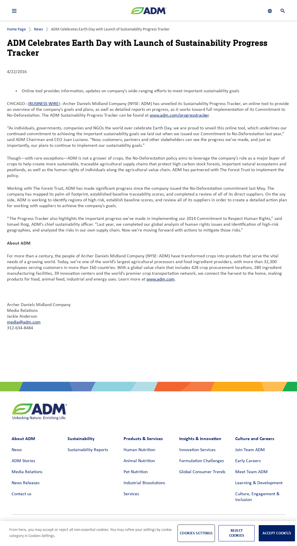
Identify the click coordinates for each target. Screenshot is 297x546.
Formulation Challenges (201, 461)
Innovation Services (197, 450)
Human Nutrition (139, 450)
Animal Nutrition (139, 461)
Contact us (21, 494)
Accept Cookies (276, 533)
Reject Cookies (236, 533)
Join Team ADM (250, 450)
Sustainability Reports (88, 450)
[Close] (287, 532)
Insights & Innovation (200, 438)
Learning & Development (258, 483)
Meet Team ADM (251, 472)
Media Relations (27, 472)
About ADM (23, 438)
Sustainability (81, 438)
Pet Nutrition (136, 472)
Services (131, 494)
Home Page (16, 29)
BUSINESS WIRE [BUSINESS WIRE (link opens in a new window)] (44, 104)
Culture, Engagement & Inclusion (257, 497)
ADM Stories (23, 461)
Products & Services (143, 438)
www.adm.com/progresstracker (179, 115)
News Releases (25, 483)
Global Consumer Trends (202, 472)
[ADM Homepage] (148, 13)
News (38, 29)
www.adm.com (160, 279)
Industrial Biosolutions (144, 483)
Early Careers (248, 461)
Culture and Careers (254, 438)
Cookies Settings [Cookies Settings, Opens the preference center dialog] (196, 533)
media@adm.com (24, 322)
